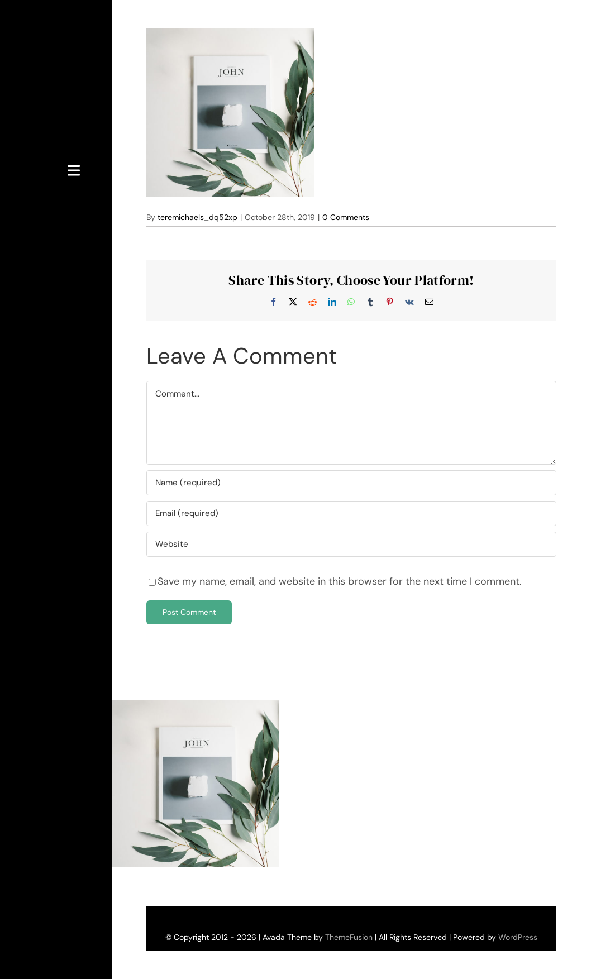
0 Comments (345, 217)
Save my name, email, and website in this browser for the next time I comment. (340, 581)
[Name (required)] (351, 482)
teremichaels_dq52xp (197, 217)
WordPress (517, 937)
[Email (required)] (351, 513)
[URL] (351, 544)
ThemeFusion (349, 937)
